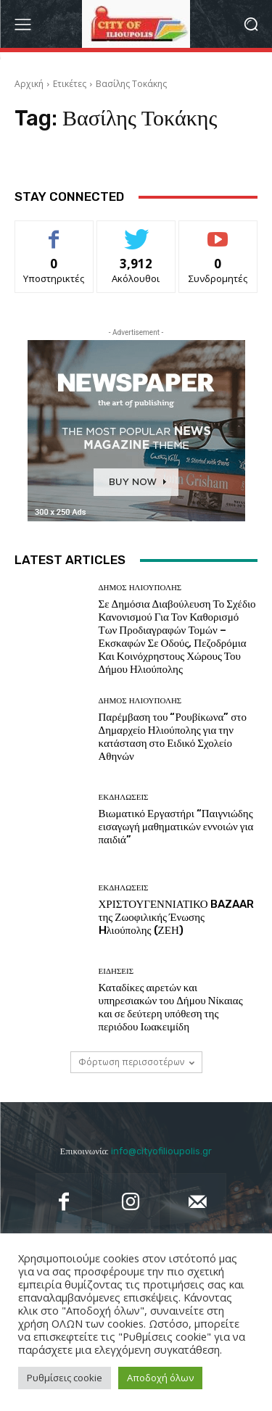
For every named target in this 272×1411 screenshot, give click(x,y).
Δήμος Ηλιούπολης (140, 588)
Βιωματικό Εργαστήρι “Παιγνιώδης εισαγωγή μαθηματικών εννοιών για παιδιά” (176, 826)
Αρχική (29, 84)
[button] (251, 24)
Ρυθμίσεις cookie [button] (64, 1377)
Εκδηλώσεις (124, 797)
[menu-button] (22, 24)
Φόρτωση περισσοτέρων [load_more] (136, 1062)
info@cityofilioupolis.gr (161, 1151)
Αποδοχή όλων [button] (160, 1377)
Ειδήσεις (116, 971)
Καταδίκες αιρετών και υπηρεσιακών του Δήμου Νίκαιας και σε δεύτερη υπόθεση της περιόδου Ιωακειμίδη (171, 1007)
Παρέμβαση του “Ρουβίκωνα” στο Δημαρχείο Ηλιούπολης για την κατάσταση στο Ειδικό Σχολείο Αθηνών (173, 737)
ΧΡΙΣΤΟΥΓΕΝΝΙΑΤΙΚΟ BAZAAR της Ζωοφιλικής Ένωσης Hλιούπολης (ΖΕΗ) (176, 917)
